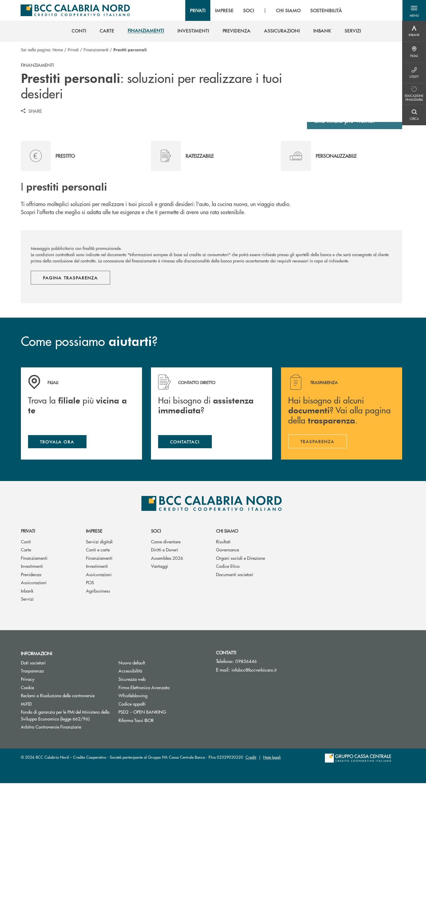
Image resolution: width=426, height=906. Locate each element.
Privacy (27, 802)
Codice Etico (228, 689)
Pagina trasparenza (70, 400)
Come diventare (165, 664)
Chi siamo (227, 654)
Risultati (223, 664)
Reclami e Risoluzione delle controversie (58, 818)
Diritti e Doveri (164, 673)
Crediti (251, 880)
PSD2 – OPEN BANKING (162, 834)
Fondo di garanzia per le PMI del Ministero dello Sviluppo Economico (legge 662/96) (65, 838)
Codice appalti (132, 826)
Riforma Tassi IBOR (136, 843)
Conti (26, 664)
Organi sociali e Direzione (240, 681)
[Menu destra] (414, 31)
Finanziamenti (96, 49)
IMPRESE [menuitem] (224, 10)
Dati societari (33, 785)
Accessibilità (130, 794)
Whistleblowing (132, 818)
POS (90, 705)
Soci (156, 654)
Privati (73, 49)
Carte (26, 673)
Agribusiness (98, 713)
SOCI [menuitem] (248, 10)
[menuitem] (79, 30)
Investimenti (32, 689)
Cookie (27, 810)
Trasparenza (32, 794)
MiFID (26, 826)
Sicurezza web (132, 802)
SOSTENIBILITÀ (326, 10)
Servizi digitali (99, 664)
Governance (227, 673)
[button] (414, 10)
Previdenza (31, 697)
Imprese (94, 654)
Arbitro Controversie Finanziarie (65, 849)
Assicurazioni (34, 705)
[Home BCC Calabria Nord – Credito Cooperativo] (75, 10)
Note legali (272, 880)
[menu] (265, 10)
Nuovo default (131, 785)
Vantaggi (159, 689)
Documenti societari (234, 697)
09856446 (246, 784)
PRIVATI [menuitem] (197, 10)
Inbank (27, 713)
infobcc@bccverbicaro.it (254, 792)
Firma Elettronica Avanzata (143, 810)
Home (58, 49)
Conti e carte (98, 673)
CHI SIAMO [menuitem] (288, 10)
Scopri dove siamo (352, 233)
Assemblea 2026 (167, 681)
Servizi (27, 722)
